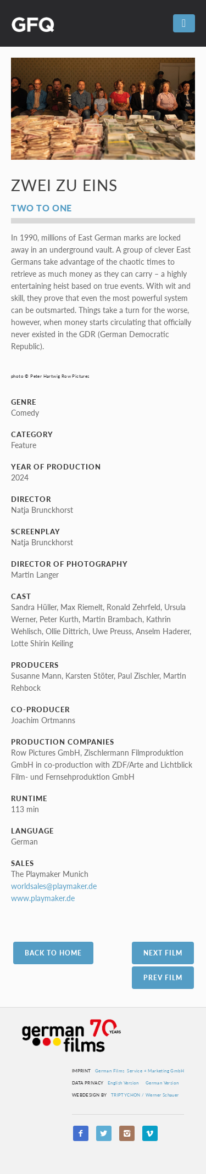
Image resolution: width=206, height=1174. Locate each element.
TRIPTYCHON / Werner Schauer (145, 1095)
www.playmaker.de (43, 898)
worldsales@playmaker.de (54, 886)
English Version (123, 1083)
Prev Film (162, 978)
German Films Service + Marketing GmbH (139, 1071)
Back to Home (53, 953)
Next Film (162, 953)
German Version (162, 1083)
